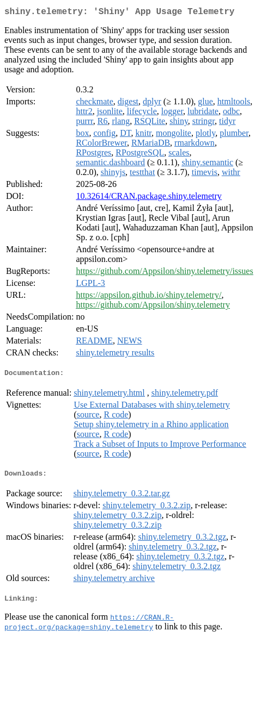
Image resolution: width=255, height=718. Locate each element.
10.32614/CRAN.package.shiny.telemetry (148, 198)
